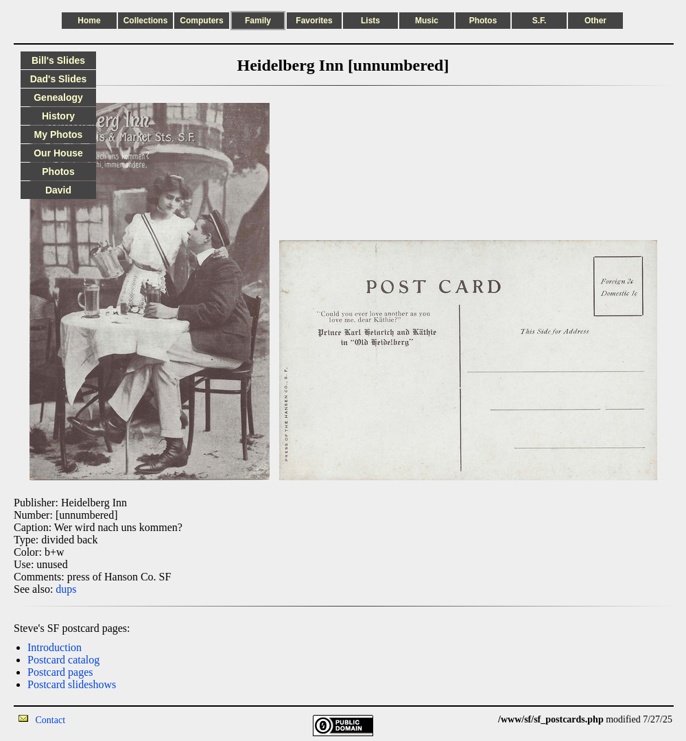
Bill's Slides (58, 60)
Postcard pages (60, 672)
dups (66, 589)
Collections (145, 20)
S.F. (539, 20)
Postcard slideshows (71, 684)
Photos (483, 20)
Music (426, 20)
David (58, 190)
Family (258, 20)
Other (595, 20)
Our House (58, 153)
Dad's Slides (58, 78)
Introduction (54, 647)
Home (89, 20)
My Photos (58, 134)
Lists (370, 20)
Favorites (314, 20)
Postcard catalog (63, 660)
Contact (51, 720)
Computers (201, 20)
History (58, 115)
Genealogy (58, 97)
